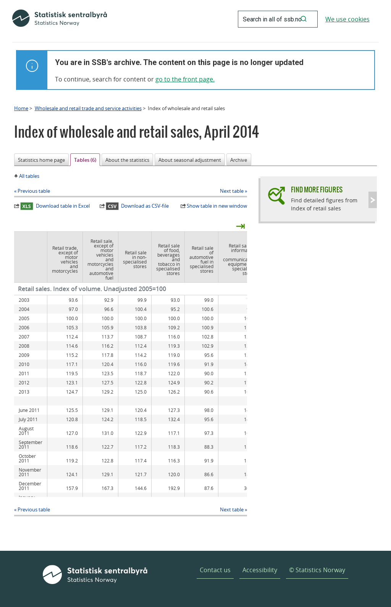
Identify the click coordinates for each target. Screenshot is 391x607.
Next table (232, 190)
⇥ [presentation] (240, 225)
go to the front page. (185, 79)
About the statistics (127, 159)
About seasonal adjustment (189, 159)
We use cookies (347, 19)
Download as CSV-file (137, 206)
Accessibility (259, 570)
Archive (238, 159)
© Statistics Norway (317, 570)
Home (21, 108)
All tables (29, 175)
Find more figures (317, 189)
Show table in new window (217, 205)
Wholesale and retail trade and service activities (88, 108)
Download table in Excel (55, 206)
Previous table (34, 190)
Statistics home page (41, 159)
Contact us (215, 570)
